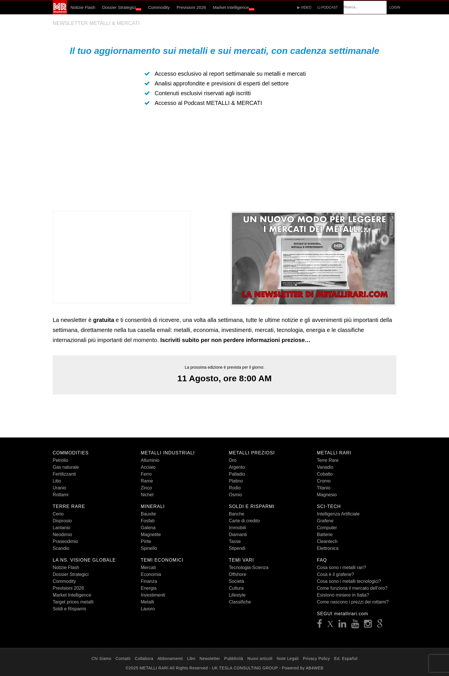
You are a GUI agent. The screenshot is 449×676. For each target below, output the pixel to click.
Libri (191, 658)
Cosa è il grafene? (335, 574)
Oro (233, 460)
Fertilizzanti (64, 474)
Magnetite (151, 534)
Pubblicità (233, 658)
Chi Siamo (101, 658)
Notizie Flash (82, 7)
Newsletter (210, 658)
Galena (148, 527)
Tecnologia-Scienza (249, 567)
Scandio (61, 548)
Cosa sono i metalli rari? (341, 567)
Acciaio (148, 467)
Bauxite (148, 513)
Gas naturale (66, 467)
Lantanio (61, 527)
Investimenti (153, 595)
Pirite (146, 541)
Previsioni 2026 (191, 7)
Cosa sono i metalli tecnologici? (349, 581)
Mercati (148, 567)
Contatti (123, 658)
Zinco (146, 487)
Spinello (149, 548)
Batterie (325, 534)
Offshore (237, 574)
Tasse (235, 541)
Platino (236, 480)
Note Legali (288, 658)
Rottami (60, 494)
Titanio (323, 487)
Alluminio (150, 460)
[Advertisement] (224, 159)
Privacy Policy (316, 658)
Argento (237, 467)
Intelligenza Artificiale (338, 513)
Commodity (159, 7)
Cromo (324, 480)
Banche (236, 513)
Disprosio (62, 520)
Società (236, 581)
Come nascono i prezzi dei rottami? (353, 601)
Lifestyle (237, 595)
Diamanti (238, 534)
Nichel (147, 494)
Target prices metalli (73, 601)
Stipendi (237, 548)
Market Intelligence (233, 8)
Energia (149, 588)
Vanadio (325, 467)
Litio (57, 480)
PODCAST (327, 7)
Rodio (235, 487)
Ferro (146, 474)
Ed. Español (346, 658)
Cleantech (327, 541)
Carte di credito (244, 520)
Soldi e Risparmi (69, 608)
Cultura (236, 588)
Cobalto (325, 474)
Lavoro (148, 608)
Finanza (149, 581)
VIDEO (304, 7)
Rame (147, 480)
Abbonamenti (170, 658)
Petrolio (60, 460)
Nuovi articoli (260, 658)
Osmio (235, 494)
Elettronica (328, 548)
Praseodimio (65, 541)
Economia (151, 574)
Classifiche (240, 601)
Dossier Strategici (121, 8)
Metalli (147, 601)
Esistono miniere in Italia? (343, 595)
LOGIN (394, 7)
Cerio (58, 513)
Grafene (325, 520)
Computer (327, 527)
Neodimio (62, 534)
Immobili (237, 527)
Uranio (59, 487)
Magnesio (327, 494)
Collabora (144, 658)
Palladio (237, 474)
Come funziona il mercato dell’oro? (352, 588)
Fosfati (148, 520)
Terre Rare (328, 460)
